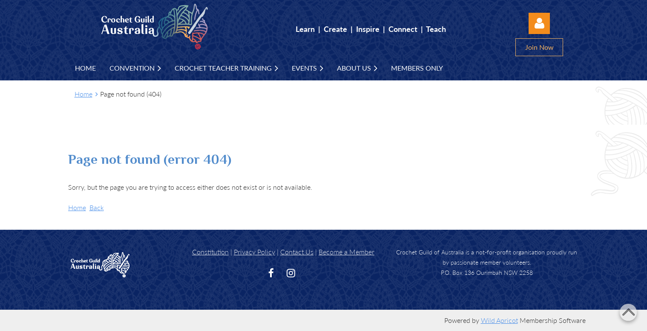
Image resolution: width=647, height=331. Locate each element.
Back (96, 207)
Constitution (210, 252)
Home (83, 94)
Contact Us (296, 252)
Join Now (539, 47)
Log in (539, 23)
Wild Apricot (499, 320)
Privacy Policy (254, 252)
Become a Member (346, 252)
